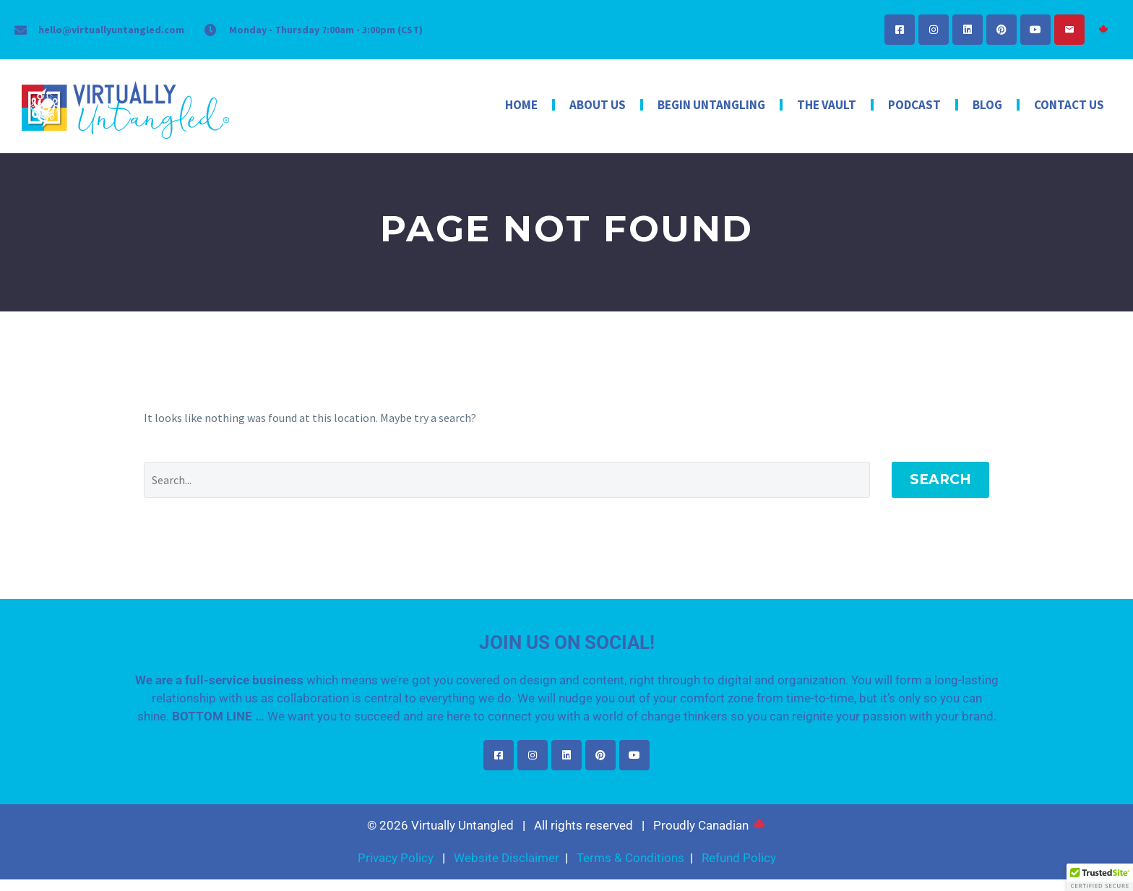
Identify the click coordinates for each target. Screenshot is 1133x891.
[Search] (507, 480)
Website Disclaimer (506, 858)
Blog (987, 105)
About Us (597, 105)
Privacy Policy (396, 858)
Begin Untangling (711, 105)
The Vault (826, 105)
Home (521, 105)
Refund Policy (739, 858)
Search (940, 479)
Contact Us (1069, 105)
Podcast (914, 105)
